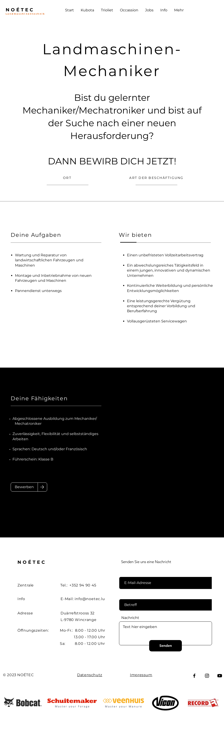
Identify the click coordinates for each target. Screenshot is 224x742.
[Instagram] (207, 675)
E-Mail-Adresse (134, 573)
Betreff (127, 595)
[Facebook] (194, 675)
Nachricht (130, 618)
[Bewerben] (24, 487)
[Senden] (165, 645)
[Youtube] (219, 675)
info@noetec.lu (90, 599)
